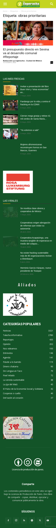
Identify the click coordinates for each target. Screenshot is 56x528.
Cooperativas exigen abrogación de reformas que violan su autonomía (35, 225)
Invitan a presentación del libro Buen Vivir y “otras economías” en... (34, 89)
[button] (52, 4)
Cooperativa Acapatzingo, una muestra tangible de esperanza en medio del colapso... (36, 241)
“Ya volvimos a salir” (29, 130)
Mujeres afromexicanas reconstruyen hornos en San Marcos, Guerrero (33, 147)
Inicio (5, 11)
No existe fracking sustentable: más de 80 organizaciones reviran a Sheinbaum (36, 256)
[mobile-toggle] (5, 4)
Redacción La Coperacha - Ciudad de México (22, 61)
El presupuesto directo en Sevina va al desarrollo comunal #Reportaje (26, 53)
